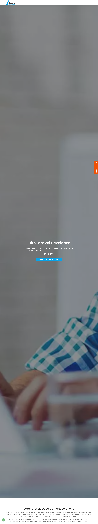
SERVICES (63, 3)
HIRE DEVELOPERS (74, 3)
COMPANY (55, 3)
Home (48, 3)
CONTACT (94, 3)
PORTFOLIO (85, 3)
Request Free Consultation (49, 259)
